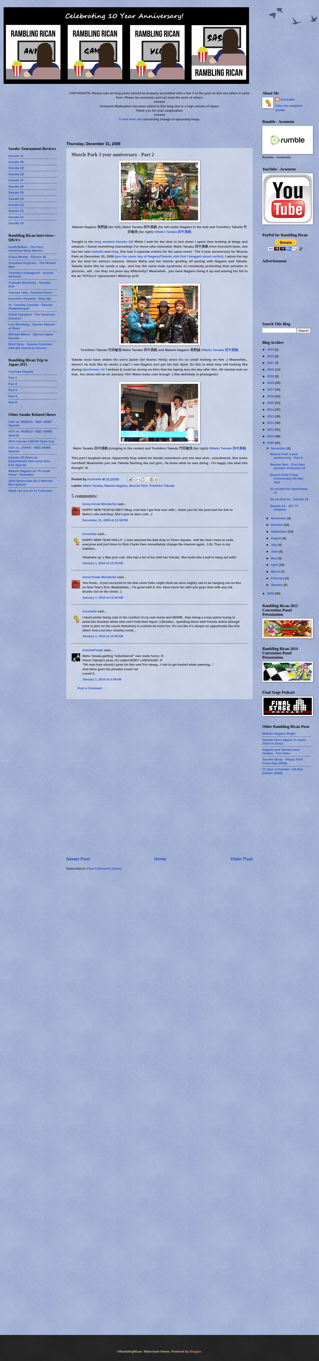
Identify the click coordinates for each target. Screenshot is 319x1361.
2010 (271, 436)
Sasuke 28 (16, 174)
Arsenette (89, 534)
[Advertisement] (159, 777)
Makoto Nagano (115, 486)
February (278, 578)
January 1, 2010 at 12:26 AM (102, 597)
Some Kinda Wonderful (99, 504)
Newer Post (78, 859)
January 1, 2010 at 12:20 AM (102, 563)
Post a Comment (89, 688)
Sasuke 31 (16, 156)
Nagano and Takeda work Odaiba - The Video (280, 751)
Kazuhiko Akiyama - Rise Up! (29, 298)
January (277, 585)
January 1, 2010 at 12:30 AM (102, 636)
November (279, 518)
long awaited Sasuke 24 (113, 242)
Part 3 (12, 390)
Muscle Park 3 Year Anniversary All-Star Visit (286, 478)
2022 (271, 356)
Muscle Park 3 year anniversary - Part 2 (286, 456)
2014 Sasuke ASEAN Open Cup (31, 441)
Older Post (242, 859)
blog (114, 251)
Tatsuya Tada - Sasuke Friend (30, 292)
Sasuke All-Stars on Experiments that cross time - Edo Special (30, 461)
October (277, 525)
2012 (271, 423)
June (275, 551)
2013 (271, 416)
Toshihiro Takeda (161, 486)
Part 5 (12, 402)
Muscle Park (138, 486)
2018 (271, 383)
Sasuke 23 (16, 205)
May (274, 558)
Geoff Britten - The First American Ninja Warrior (25, 248)
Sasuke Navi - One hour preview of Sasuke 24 (287, 466)
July (274, 545)
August (276, 538)
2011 (271, 429)
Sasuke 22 (16, 211)
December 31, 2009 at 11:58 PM (105, 520)
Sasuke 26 (16, 186)
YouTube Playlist (20, 371)
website (97, 251)
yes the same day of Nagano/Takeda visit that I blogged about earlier (169, 256)
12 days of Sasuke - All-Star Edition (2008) (282, 771)
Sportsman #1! (94, 369)
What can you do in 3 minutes (30, 491)
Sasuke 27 (16, 180)
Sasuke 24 (16, 199)
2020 (271, 369)
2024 (271, 349)
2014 (271, 409)
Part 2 (12, 384)
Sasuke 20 (16, 223)
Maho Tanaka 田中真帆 (174, 232)
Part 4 (12, 396)
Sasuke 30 (16, 162)
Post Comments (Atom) (104, 868)
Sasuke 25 (16, 192)
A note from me (130, 119)
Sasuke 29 (16, 168)
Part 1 (12, 377)
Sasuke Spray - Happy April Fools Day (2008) (282, 761)
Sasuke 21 (16, 217)
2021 (271, 363)
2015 (271, 403)
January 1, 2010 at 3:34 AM (101, 679)
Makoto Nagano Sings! (279, 733)
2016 (271, 396)
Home (160, 859)
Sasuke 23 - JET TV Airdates (284, 507)
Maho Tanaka (93, 486)
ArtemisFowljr (92, 650)
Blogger (195, 1351)
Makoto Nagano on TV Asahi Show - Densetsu (29, 472)
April (275, 565)
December (279, 448)
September (279, 531)
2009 (271, 443)
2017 (271, 389)
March (276, 571)
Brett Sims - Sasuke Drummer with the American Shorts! (30, 346)
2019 (271, 376)
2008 (271, 593)
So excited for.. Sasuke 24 (289, 499)
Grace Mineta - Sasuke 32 (27, 257)
